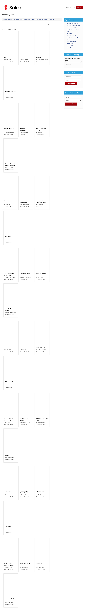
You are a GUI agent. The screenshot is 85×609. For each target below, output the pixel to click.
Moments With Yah (54, 316)
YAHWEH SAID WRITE (24, 576)
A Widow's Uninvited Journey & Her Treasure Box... (24, 132)
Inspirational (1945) (71, 28)
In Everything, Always (24, 390)
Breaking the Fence (24, 501)
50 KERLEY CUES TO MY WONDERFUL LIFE (9, 429)
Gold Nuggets (37, 390)
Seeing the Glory (54, 204)
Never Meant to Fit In (24, 56)
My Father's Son (8, 279)
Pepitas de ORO (38, 279)
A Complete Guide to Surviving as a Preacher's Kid (9, 169)
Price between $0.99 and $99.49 (46, 19)
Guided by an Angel (9, 576)
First (4, 590)
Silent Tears (52, 130)
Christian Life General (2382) (73, 25)
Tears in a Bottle (8, 204)
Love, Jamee (7, 464)
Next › (24, 590)
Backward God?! (54, 464)
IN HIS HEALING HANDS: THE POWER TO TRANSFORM (9, 317)
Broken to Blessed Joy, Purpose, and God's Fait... (54, 94)
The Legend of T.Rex (9, 390)
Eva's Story (37, 316)
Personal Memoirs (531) (72, 41)
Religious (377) (70, 45)
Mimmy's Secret (38, 501)
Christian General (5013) (72, 23)
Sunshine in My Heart (55, 56)
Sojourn (52, 427)
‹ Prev (8, 590)
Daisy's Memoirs (23, 204)
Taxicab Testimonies (39, 167)
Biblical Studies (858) (71, 35)
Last (29, 590)
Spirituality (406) (70, 43)
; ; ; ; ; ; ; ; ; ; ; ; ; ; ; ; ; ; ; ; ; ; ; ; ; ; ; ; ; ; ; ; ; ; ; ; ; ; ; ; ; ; (73, 80)
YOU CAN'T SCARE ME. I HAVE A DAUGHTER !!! (38, 540)
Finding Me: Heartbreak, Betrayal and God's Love (55, 280)
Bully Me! (52, 539)
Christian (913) (70, 33)
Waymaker (21, 353)
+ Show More (70, 48)
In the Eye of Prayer (24, 316)
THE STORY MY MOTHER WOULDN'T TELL (9, 540)
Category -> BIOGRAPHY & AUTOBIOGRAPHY (26, 19)
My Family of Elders (24, 167)
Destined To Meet (54, 576)
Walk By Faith (37, 427)
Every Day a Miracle (9, 93)
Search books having (8, 19)
